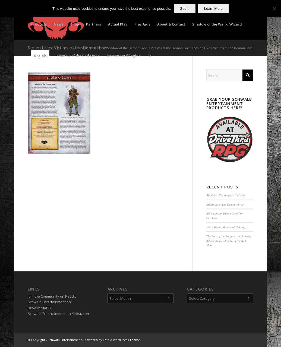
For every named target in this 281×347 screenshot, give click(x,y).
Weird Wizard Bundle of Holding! (226, 227)
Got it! (185, 9)
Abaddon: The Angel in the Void (225, 195)
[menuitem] (39, 24)
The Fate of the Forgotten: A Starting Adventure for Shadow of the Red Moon (228, 241)
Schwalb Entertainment (65, 340)
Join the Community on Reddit (52, 296)
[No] (274, 8)
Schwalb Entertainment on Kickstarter (58, 313)
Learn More (213, 9)
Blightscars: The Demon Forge (225, 204)
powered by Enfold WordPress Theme (112, 340)
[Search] (149, 55)
